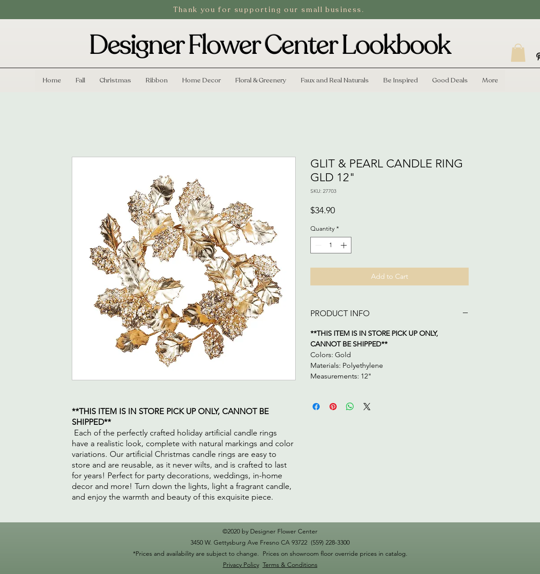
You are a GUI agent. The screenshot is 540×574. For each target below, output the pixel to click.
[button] (518, 53)
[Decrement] (317, 245)
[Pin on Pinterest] (333, 406)
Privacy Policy (241, 565)
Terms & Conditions (290, 565)
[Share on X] (367, 406)
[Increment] (344, 245)
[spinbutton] (331, 245)
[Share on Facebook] (316, 406)
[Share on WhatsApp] (350, 406)
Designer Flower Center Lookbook (269, 45)
